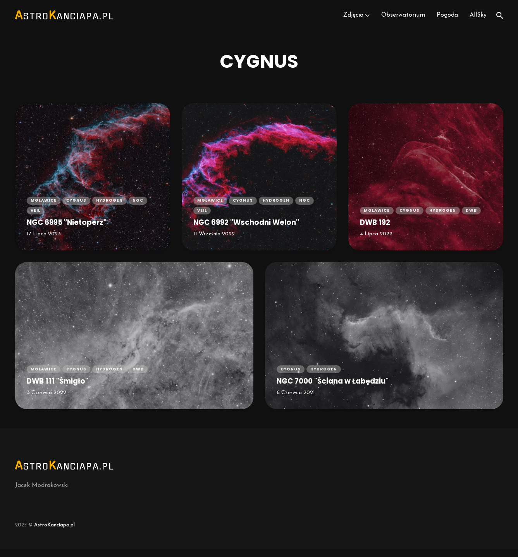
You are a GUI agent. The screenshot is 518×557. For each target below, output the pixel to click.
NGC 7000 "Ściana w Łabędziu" (340, 388)
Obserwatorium (402, 19)
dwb (471, 218)
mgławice (44, 207)
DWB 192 (377, 229)
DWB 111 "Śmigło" (61, 388)
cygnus (76, 207)
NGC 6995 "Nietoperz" (71, 229)
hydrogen (109, 207)
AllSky (478, 19)
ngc (138, 207)
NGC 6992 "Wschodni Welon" (253, 229)
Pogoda (447, 19)
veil (35, 218)
